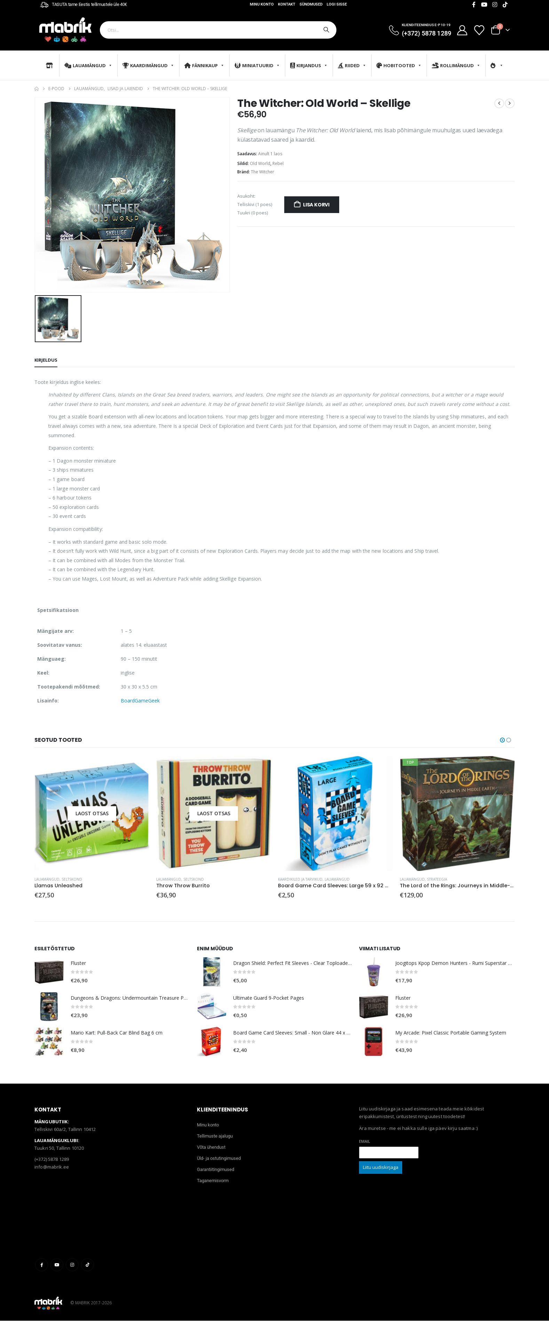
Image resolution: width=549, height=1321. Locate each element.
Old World (260, 163)
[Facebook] (473, 4)
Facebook (41, 1264)
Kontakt (286, 4)
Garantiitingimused (215, 1169)
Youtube (56, 1264)
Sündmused (311, 4)
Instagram (72, 1264)
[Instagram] (494, 4)
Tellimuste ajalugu (215, 1136)
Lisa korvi (316, 204)
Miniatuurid (257, 65)
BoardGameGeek (140, 700)
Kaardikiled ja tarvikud (300, 879)
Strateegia (437, 879)
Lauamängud (88, 65)
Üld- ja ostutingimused (219, 1158)
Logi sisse (337, 4)
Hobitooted (399, 65)
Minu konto (262, 4)
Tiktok (87, 1264)
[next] (510, 103)
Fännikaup (204, 65)
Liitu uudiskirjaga (380, 1167)
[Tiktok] (505, 4)
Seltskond (72, 879)
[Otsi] (326, 30)
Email (364, 1141)
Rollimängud (456, 65)
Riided (352, 65)
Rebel (278, 163)
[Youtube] (484, 4)
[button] (502, 740)
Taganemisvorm (213, 1180)
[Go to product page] (91, 813)
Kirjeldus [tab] (45, 360)
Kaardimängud (148, 65)
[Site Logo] (65, 29)
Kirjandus (309, 65)
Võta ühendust (211, 1147)
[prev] (499, 103)
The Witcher (262, 172)
